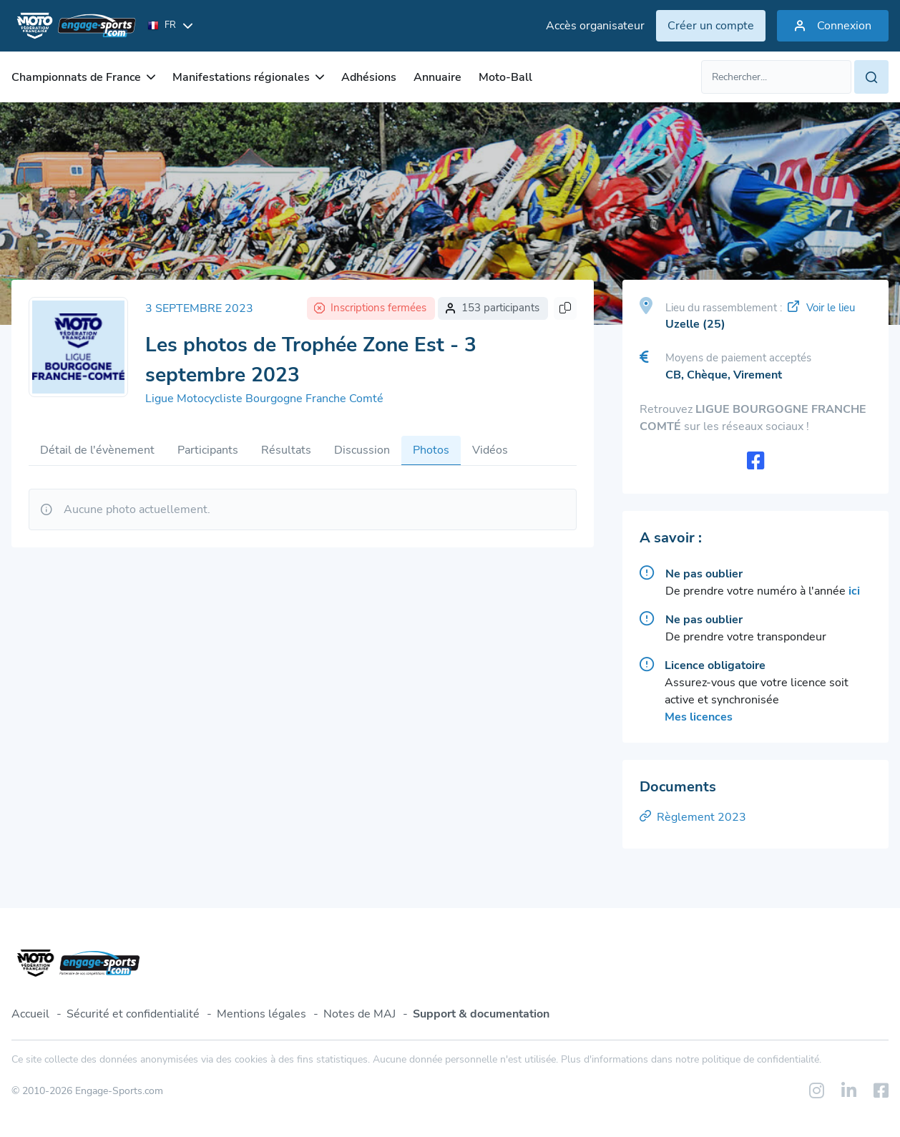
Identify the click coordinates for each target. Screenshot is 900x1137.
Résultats (286, 450)
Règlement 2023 (693, 817)
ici (854, 591)
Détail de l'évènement (97, 450)
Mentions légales (261, 1014)
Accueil (30, 1014)
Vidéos (490, 450)
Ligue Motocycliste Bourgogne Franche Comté (264, 398)
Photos (431, 450)
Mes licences (699, 717)
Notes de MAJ (359, 1014)
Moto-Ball (505, 77)
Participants (207, 450)
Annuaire (437, 77)
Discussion (362, 450)
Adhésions (368, 77)
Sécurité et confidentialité (133, 1014)
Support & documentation (481, 1014)
